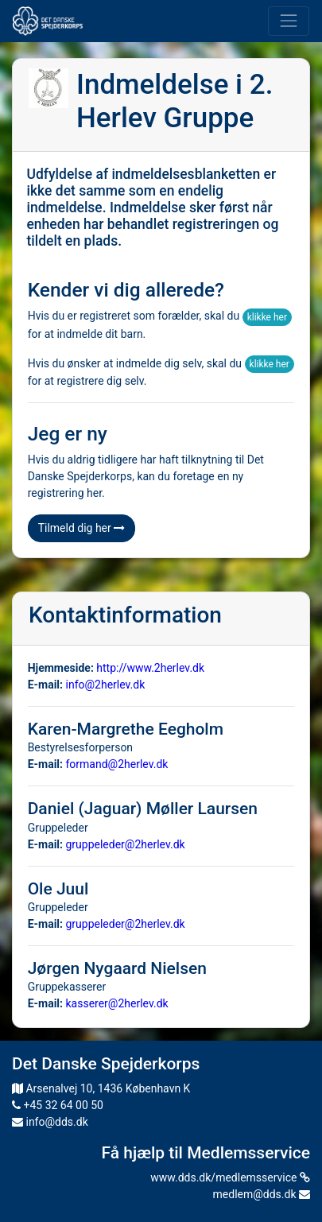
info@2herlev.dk (105, 684)
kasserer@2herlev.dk (117, 1003)
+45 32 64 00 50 (57, 1105)
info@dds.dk (50, 1121)
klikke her (267, 317)
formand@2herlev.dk (117, 764)
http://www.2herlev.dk (150, 667)
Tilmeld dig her (82, 528)
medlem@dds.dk (261, 1194)
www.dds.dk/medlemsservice (230, 1177)
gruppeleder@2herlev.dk (125, 844)
